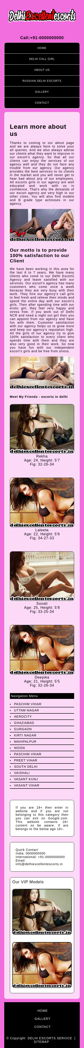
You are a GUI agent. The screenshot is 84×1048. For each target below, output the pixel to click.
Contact (42, 102)
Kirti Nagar (25, 735)
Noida (19, 748)
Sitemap (41, 1042)
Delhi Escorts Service (50, 1038)
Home (42, 48)
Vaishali (22, 773)
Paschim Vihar (27, 704)
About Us (42, 70)
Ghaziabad (24, 723)
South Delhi (26, 766)
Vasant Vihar (26, 785)
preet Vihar (25, 760)
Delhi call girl (42, 59)
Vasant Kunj (26, 779)
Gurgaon (23, 729)
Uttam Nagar (26, 710)
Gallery (42, 91)
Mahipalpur (25, 741)
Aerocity (23, 716)
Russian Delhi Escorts (41, 80)
